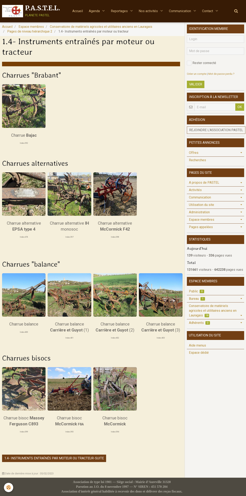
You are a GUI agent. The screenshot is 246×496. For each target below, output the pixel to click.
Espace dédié (199, 353)
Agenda (94, 11)
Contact (208, 11)
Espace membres (31, 27)
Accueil (77, 11)
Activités (195, 190)
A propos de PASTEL (204, 182)
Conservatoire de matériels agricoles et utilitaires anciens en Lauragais (101, 27)
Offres (193, 153)
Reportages (119, 11)
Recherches (197, 160)
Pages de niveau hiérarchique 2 (29, 31)
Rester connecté (201, 63)
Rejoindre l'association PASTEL (216, 130)
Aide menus (197, 345)
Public (196, 291)
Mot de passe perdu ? (221, 73)
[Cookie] (8, 487)
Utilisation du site (201, 205)
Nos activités (149, 11)
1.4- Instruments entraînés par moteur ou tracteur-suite (54, 458)
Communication (180, 11)
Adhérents (199, 323)
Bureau (197, 299)
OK (240, 107)
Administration (199, 212)
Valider (195, 84)
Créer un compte (196, 73)
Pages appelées (201, 227)
